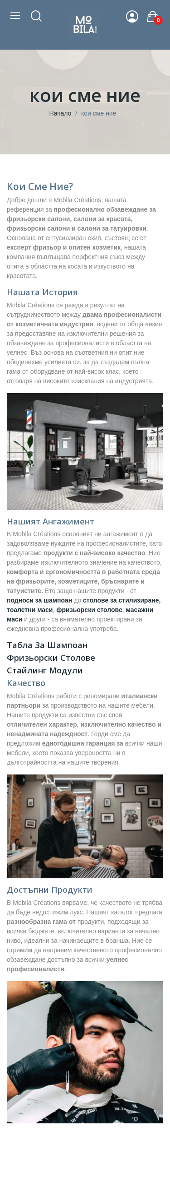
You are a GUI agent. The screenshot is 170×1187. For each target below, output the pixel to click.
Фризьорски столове (51, 657)
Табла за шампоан (47, 645)
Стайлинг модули (45, 670)
